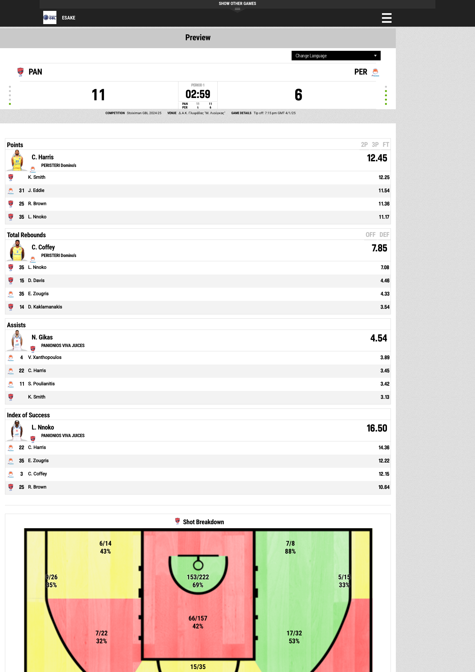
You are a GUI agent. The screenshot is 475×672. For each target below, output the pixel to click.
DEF (384, 235)
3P (375, 144)
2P (364, 144)
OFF (370, 235)
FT (386, 144)
